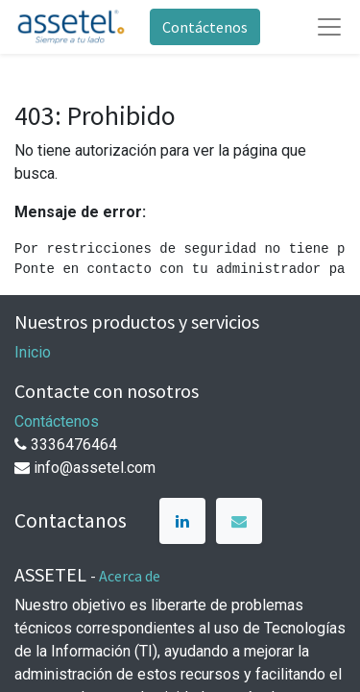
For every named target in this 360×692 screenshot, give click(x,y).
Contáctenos (205, 27)
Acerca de (129, 575)
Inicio (32, 352)
